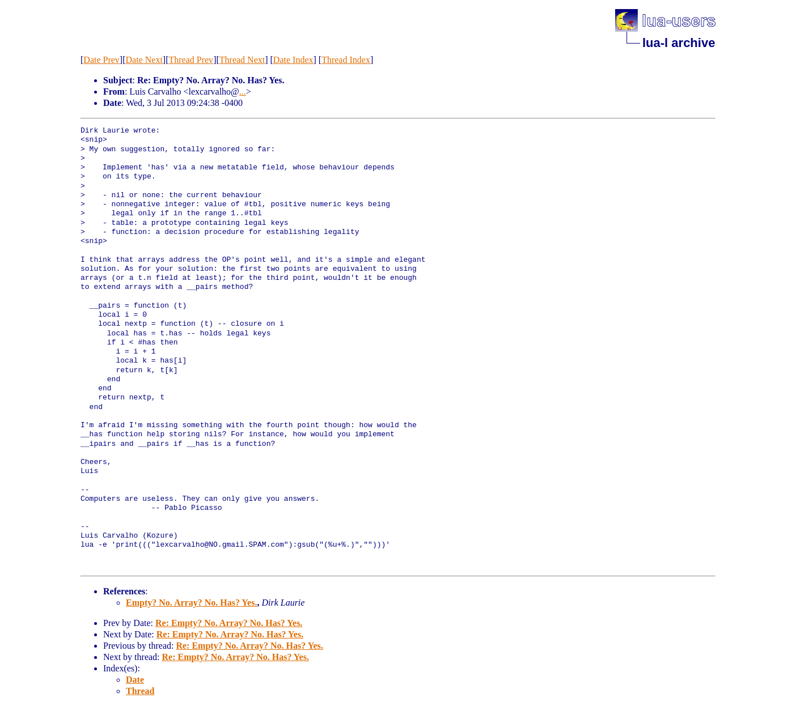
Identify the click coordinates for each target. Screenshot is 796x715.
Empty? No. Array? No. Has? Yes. (191, 602)
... (242, 91)
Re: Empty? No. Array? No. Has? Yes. (228, 623)
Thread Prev (190, 60)
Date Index (293, 60)
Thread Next (242, 60)
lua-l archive (678, 43)
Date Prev (101, 60)
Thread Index (345, 60)
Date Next (144, 60)
